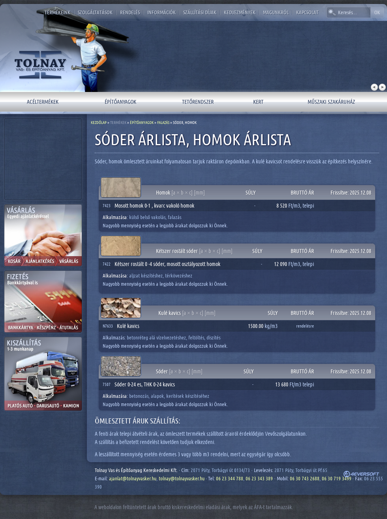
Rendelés (130, 12)
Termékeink (57, 12)
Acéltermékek (42, 101)
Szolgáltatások (95, 12)
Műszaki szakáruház (331, 101)
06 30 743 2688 (304, 478)
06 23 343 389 (259, 478)
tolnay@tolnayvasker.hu (182, 478)
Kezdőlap (99, 122)
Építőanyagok (120, 101)
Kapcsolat (307, 12)
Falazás (163, 122)
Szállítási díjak (199, 12)
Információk (161, 12)
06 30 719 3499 (336, 478)
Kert (258, 101)
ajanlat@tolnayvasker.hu (132, 478)
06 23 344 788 (229, 478)
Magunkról (276, 12)
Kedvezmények (239, 12)
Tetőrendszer (198, 101)
